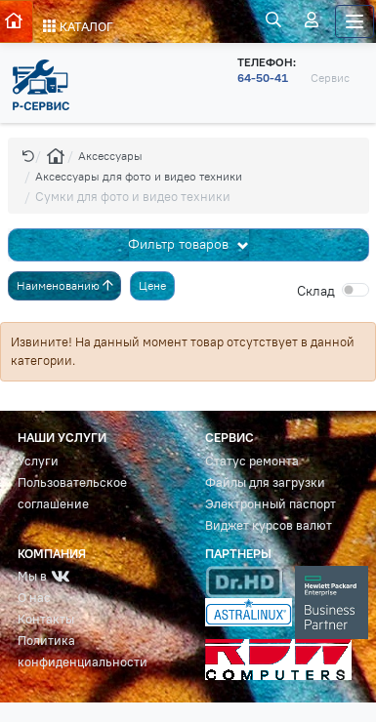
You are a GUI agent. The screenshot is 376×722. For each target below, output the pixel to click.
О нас (34, 597)
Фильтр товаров (180, 244)
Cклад (316, 291)
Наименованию (65, 285)
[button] (28, 155)
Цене (152, 285)
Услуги (38, 461)
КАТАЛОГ (78, 27)
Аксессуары (110, 155)
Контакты (46, 619)
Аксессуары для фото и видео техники (138, 176)
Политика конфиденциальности (82, 651)
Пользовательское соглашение (72, 493)
